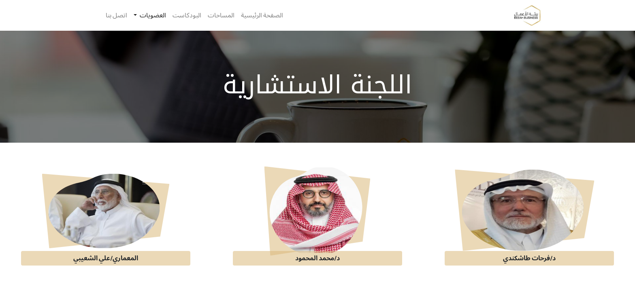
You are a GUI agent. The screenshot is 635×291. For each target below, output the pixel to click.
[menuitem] (262, 15)
